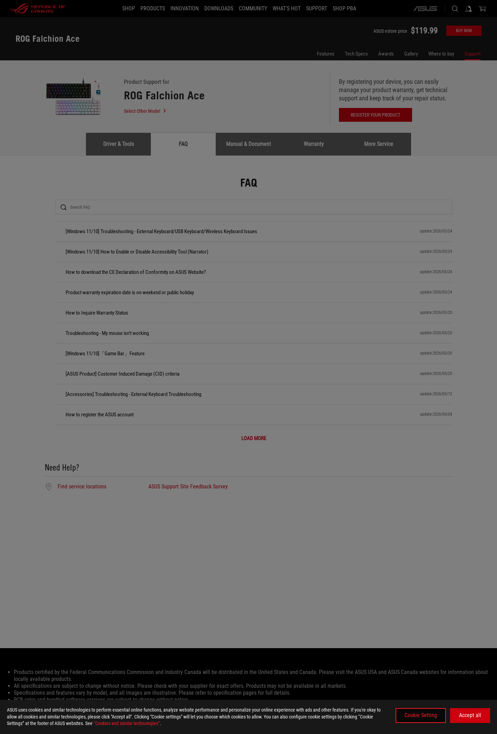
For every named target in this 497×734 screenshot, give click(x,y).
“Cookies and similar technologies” (127, 723)
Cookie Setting (421, 715)
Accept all (470, 715)
